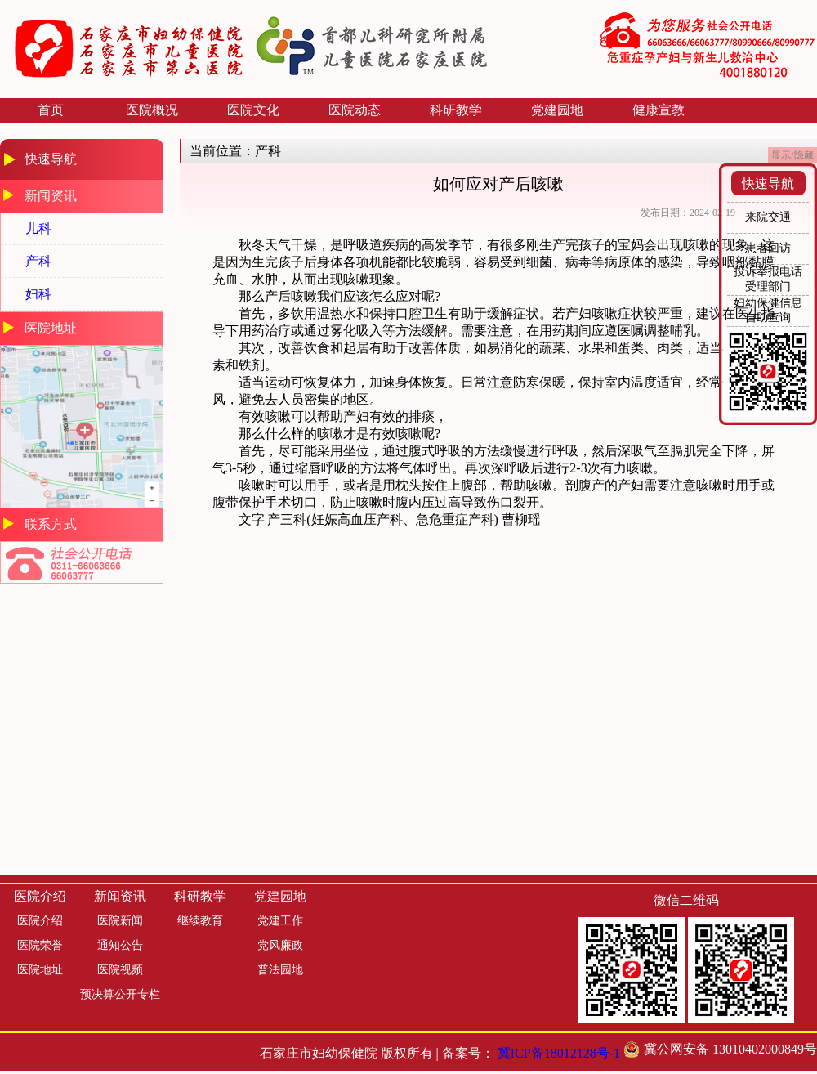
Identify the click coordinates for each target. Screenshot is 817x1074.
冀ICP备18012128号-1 (558, 1053)
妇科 (38, 294)
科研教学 (456, 110)
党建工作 (280, 921)
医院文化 (253, 110)
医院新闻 (120, 921)
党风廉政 (280, 945)
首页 (51, 110)
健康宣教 (658, 110)
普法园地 (280, 970)
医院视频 (120, 970)
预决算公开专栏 (120, 994)
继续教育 (200, 921)
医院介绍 (40, 921)
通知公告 (120, 945)
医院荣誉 (40, 945)
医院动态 (354, 110)
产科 (38, 261)
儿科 (38, 228)
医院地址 (40, 970)
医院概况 (152, 110)
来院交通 (768, 217)
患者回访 (768, 248)
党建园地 (557, 110)
